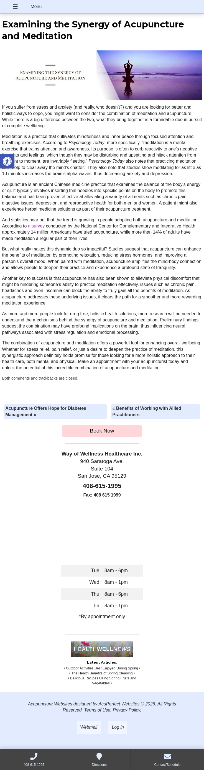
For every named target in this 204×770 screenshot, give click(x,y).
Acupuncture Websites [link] (50, 704)
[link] (7, 161)
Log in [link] (118, 727)
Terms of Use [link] (97, 710)
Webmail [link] (88, 727)
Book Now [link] (102, 431)
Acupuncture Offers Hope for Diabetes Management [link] (45, 411)
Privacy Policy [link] (126, 710)
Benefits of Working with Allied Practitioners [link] (146, 411)
